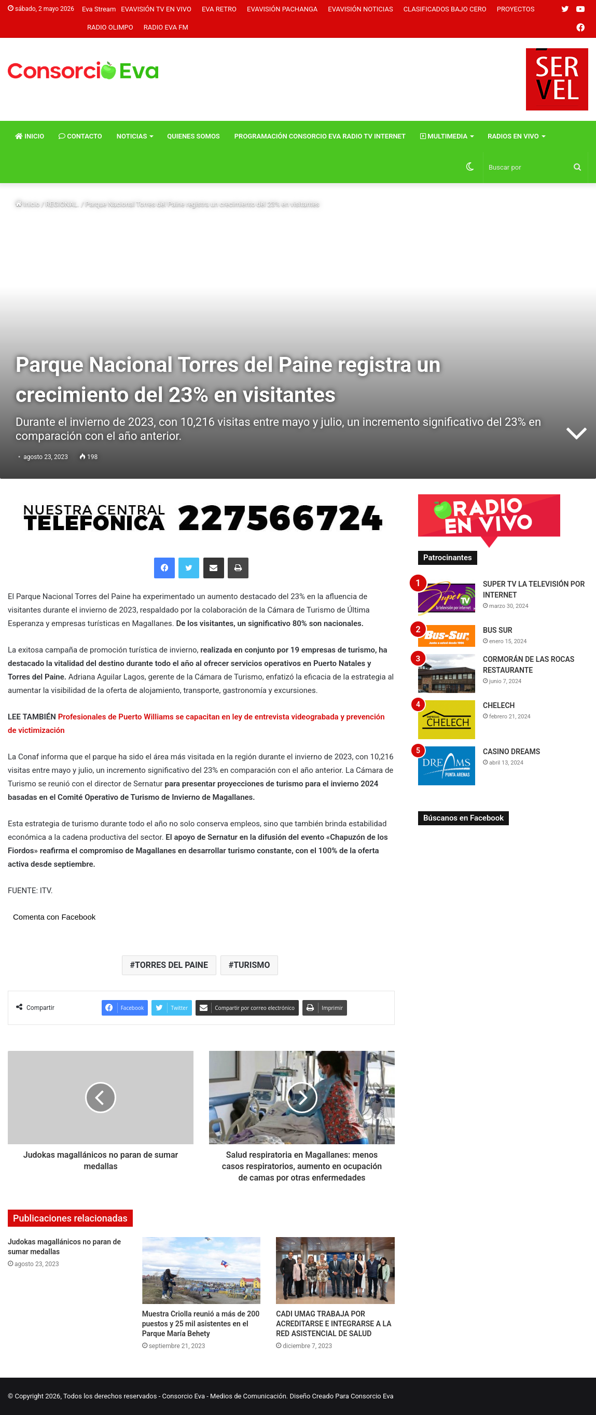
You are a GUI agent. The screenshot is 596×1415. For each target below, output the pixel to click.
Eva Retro (219, 9)
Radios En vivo (513, 136)
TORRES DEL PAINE (171, 965)
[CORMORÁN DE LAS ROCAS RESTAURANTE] (446, 673)
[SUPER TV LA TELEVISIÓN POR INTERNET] (446, 598)
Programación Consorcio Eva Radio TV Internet (320, 136)
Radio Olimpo (110, 27)
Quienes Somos (193, 136)
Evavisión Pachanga (282, 9)
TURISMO (251, 965)
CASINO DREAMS (511, 751)
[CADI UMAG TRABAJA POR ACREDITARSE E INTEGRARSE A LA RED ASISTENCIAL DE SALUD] (335, 1270)
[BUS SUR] (446, 635)
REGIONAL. (62, 204)
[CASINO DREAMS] (446, 765)
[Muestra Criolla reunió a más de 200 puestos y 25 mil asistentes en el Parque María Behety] (201, 1270)
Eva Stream (99, 9)
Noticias (132, 136)
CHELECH (499, 705)
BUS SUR (497, 630)
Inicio (29, 136)
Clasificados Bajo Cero (445, 9)
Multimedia (443, 136)
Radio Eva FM (166, 27)
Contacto (80, 136)
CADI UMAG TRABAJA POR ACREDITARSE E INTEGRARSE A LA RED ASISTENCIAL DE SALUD (333, 1324)
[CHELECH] (446, 719)
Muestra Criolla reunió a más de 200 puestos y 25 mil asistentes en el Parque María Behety (201, 1324)
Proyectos (516, 9)
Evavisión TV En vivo (156, 9)
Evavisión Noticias (360, 9)
